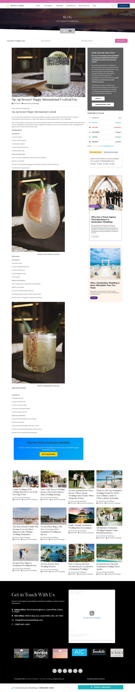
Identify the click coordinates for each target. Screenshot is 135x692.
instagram (94, 132)
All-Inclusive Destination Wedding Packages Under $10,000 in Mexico (107, 530)
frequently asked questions (102, 91)
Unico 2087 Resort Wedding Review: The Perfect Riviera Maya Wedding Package (53, 492)
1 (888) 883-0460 (46, 688)
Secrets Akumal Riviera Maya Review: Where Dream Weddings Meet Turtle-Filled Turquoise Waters (81, 494)
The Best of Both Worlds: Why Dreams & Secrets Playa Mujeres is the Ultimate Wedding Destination (26, 530)
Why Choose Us (84, 5)
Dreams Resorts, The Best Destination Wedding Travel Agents (107, 566)
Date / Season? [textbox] (45, 41)
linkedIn (93, 137)
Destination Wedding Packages (75, 1)
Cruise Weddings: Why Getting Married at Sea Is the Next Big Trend (25, 492)
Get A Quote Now (48, 454)
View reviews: (95, 146)
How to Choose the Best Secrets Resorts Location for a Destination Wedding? (81, 566)
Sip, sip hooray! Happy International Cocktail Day (45, 99)
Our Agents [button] (48, 5)
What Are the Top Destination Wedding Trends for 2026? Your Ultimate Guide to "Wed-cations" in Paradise (109, 494)
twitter (93, 122)
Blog (94, 5)
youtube (93, 127)
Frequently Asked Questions (96, 679)
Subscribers (117, 127)
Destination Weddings (31, 104)
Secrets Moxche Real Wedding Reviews (50, 565)
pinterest (93, 142)
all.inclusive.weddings (90, 640)
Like (120, 118)
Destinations (70, 5)
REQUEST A (101, 687)
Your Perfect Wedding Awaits (16, 41)
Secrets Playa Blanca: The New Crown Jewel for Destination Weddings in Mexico (51, 530)
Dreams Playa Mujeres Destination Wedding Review (25, 564)
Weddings (59, 5)
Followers (118, 122)
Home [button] (38, 5)
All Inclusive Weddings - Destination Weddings (39, 679)
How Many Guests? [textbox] (87, 41)
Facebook (94, 118)
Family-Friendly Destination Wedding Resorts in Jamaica (80, 526)
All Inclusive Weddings (22, 498)
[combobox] (46, 41)
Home (64, 31)
